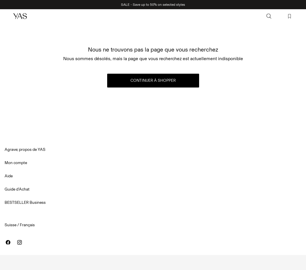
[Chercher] (268, 16)
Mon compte (16, 162)
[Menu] (7, 16)
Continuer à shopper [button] (153, 80)
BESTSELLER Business (25, 202)
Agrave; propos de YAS (25, 149)
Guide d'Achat (17, 189)
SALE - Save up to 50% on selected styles (153, 5)
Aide (9, 176)
